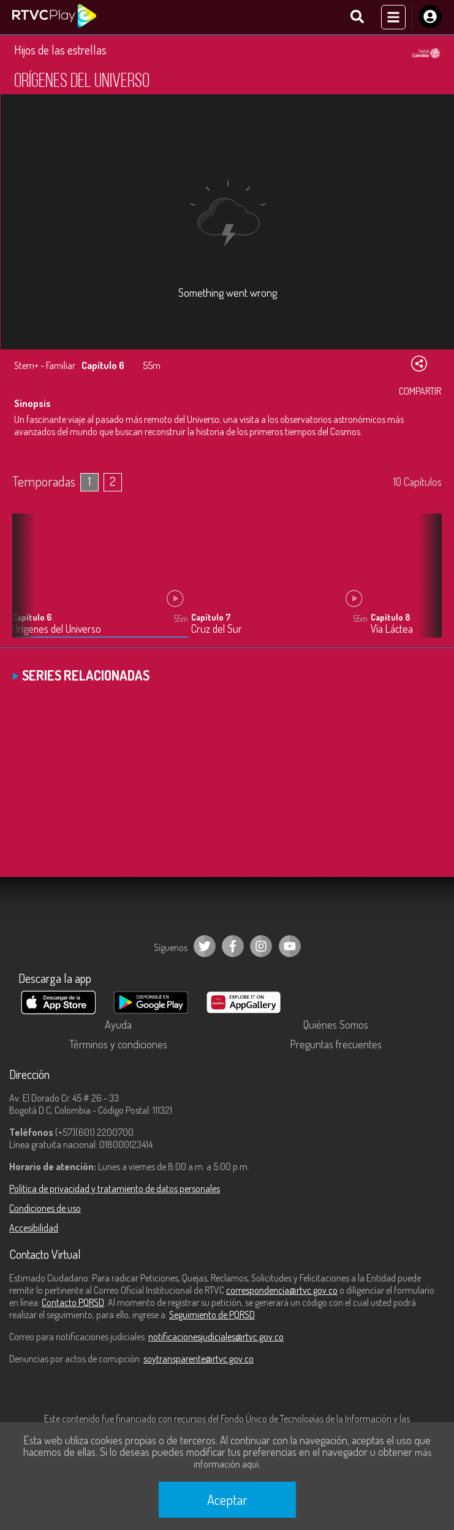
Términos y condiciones (118, 1044)
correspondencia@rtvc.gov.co (282, 1290)
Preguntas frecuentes (336, 1044)
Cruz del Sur (216, 628)
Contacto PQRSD (73, 1302)
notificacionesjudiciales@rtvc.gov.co (216, 1336)
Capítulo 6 (31, 617)
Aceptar (227, 1499)
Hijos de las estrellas (60, 49)
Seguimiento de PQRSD (212, 1314)
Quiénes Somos (335, 1024)
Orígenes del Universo (56, 628)
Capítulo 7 (210, 617)
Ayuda (118, 1024)
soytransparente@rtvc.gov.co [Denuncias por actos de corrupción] (198, 1359)
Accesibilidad (33, 1228)
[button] (426, 584)
